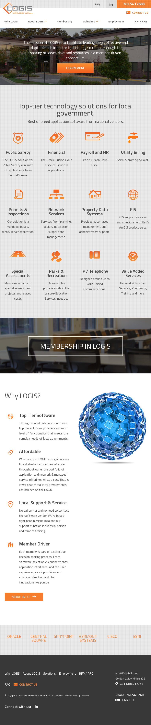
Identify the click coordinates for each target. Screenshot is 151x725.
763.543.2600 (134, 4)
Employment (116, 21)
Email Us (128, 700)
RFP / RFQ (141, 21)
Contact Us (140, 12)
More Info (20, 596)
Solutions (89, 21)
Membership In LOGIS (75, 346)
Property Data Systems (94, 211)
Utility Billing (133, 152)
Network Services (56, 211)
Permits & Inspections (18, 211)
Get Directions (131, 683)
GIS (133, 209)
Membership (65, 21)
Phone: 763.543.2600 (130, 695)
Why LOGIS (11, 21)
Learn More (75, 68)
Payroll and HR (95, 152)
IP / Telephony (94, 271)
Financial (56, 152)
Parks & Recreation (56, 273)
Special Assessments (18, 273)
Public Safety (18, 152)
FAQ (97, 4)
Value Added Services (133, 273)
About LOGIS (35, 21)
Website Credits (71, 695)
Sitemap (85, 695)
